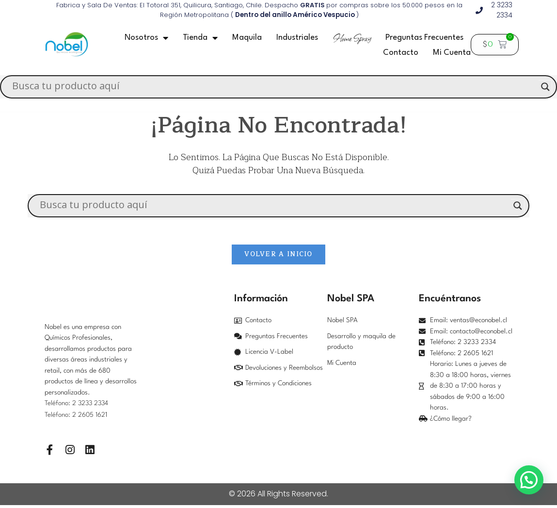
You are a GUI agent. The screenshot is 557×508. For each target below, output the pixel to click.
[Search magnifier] (545, 87)
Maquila (247, 37)
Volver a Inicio (278, 256)
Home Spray (352, 38)
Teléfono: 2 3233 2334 (78, 406)
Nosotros (146, 38)
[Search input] (274, 87)
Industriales (297, 37)
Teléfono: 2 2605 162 (75, 417)
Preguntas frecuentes (424, 37)
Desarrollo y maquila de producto (361, 345)
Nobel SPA (342, 323)
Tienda (200, 38)
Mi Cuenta (452, 53)
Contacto (400, 53)
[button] (528, 479)
